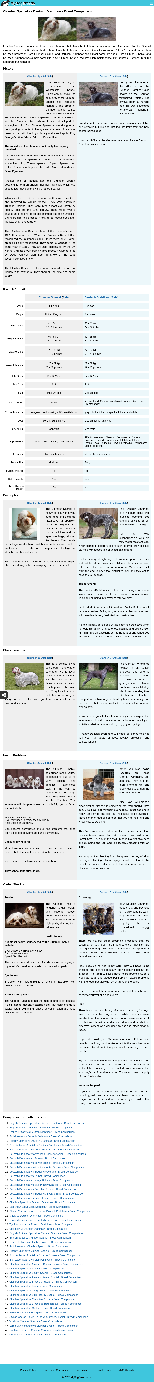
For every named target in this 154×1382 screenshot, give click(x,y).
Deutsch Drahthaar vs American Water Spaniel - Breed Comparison (47, 1167)
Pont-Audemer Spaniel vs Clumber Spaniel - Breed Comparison (44, 1255)
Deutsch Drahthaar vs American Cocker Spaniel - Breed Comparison (47, 1154)
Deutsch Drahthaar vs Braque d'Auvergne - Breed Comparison (44, 1171)
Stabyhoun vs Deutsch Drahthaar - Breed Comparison (39, 1207)
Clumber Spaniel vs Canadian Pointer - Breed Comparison (41, 1299)
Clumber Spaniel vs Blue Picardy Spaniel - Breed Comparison (43, 1295)
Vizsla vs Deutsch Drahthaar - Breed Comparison (36, 1215)
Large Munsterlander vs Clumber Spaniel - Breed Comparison (43, 1325)
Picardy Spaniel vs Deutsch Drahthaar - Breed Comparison (42, 1140)
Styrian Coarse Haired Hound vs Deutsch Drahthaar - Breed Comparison (50, 1211)
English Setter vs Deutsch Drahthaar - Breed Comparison (41, 1127)
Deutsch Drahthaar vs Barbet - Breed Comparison (37, 1176)
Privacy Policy (28, 1370)
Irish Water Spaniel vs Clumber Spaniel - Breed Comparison (42, 1259)
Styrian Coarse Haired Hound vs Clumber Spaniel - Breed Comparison (48, 1317)
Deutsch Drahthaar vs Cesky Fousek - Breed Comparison (41, 1198)
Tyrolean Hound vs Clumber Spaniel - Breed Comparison (41, 1330)
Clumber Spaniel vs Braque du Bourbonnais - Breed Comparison (45, 1303)
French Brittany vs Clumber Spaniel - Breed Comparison (40, 1242)
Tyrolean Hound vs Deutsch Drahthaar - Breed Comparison (42, 1224)
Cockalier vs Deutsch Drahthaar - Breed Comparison (38, 1229)
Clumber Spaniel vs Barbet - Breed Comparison (36, 1286)
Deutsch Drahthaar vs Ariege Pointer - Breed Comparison (41, 1180)
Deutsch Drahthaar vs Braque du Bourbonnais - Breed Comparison (46, 1193)
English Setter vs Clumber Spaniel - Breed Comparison (40, 1237)
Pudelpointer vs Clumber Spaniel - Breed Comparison (39, 1246)
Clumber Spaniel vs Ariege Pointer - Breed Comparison (40, 1290)
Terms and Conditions (56, 1370)
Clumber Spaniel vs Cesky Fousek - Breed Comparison (40, 1308)
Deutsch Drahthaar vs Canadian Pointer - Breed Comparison (43, 1189)
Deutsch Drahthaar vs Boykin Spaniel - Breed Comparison (41, 1162)
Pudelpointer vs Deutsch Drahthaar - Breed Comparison (40, 1136)
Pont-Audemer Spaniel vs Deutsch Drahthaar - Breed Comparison (46, 1145)
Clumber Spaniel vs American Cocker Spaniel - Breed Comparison (46, 1264)
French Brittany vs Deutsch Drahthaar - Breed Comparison (42, 1132)
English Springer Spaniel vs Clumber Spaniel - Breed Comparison (46, 1233)
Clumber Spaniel (36, 76)
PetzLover (81, 1370)
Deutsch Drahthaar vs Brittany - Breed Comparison (37, 1158)
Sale (49, 76)
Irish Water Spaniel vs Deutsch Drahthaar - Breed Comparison (44, 1149)
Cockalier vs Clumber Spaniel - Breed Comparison (37, 1334)
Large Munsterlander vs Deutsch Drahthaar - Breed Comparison (45, 1220)
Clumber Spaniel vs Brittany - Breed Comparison (36, 1268)
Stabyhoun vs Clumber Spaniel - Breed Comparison (38, 1312)
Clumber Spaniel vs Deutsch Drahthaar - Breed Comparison (42, 1202)
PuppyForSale (103, 1370)
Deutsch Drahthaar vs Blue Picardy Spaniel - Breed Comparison (45, 1185)
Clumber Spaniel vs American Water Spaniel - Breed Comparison (45, 1277)
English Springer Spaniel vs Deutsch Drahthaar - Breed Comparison (47, 1123)
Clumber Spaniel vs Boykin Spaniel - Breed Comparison (40, 1273)
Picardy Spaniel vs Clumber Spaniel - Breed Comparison (41, 1251)
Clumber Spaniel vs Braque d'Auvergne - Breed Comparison (43, 1281)
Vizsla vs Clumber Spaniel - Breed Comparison (35, 1321)
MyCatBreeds (126, 1370)
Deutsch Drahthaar (110, 76)
